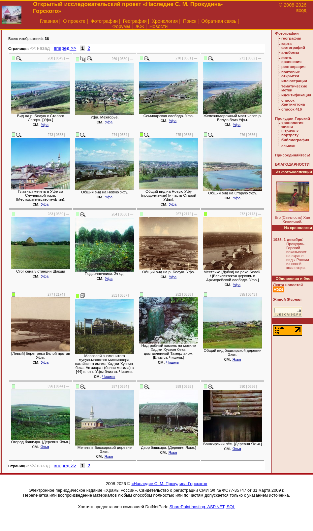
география (291, 38)
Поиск (189, 21)
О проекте (74, 21)
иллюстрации (294, 81)
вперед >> (65, 48)
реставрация (293, 67)
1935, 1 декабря (287, 240)
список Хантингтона (293, 102)
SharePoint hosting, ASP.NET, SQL (202, 506)
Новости (158, 26)
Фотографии (104, 21)
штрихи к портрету (289, 133)
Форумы (121, 26)
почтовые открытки (290, 74)
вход (301, 10)
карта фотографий (293, 46)
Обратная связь (219, 21)
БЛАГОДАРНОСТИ (292, 164)
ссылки (288, 146)
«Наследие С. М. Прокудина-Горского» (169, 483)
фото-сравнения (291, 60)
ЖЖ (139, 26)
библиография (295, 140)
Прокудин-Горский (292, 118)
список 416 (291, 109)
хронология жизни (292, 125)
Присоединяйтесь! (292, 155)
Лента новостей (288, 285)
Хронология (165, 21)
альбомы (290, 52)
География (135, 21)
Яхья (236, 359)
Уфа (44, 125)
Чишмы (108, 377)
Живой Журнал (287, 299)
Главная (49, 21)
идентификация (296, 95)
